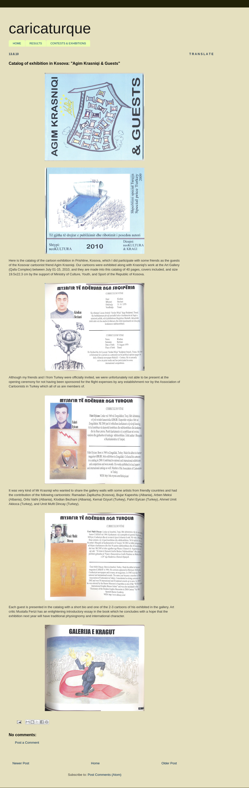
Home (95, 763)
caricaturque (50, 28)
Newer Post (20, 763)
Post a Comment (27, 742)
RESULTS (36, 43)
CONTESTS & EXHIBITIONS (68, 43)
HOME (17, 43)
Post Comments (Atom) (104, 775)
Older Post (169, 763)
